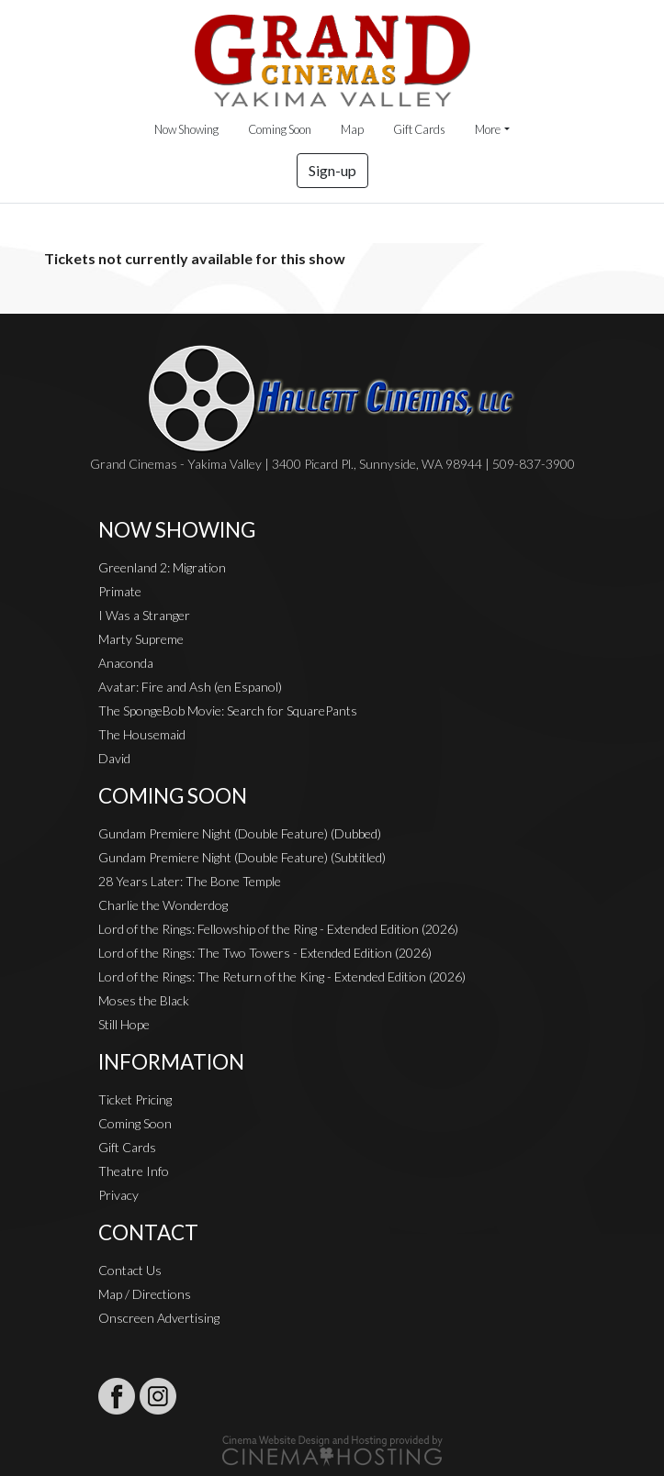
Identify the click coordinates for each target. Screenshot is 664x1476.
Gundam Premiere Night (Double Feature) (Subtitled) (242, 857)
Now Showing (186, 129)
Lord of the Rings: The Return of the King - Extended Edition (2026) (282, 976)
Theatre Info (133, 1171)
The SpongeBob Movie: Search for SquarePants (227, 710)
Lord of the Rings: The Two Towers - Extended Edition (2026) (265, 952)
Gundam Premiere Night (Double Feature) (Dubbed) (239, 833)
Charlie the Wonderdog (163, 905)
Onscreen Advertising (158, 1318)
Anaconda (125, 663)
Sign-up (332, 170)
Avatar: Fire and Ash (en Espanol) (190, 686)
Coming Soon (279, 129)
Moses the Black (143, 1000)
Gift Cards (419, 129)
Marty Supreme (141, 639)
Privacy (118, 1195)
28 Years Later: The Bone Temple (189, 881)
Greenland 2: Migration (162, 567)
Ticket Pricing (135, 1099)
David (114, 758)
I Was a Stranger (144, 615)
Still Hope (124, 1024)
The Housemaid (142, 734)
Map (352, 129)
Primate (119, 591)
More (488, 129)
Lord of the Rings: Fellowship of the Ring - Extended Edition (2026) (278, 929)
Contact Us (130, 1270)
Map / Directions (144, 1294)
